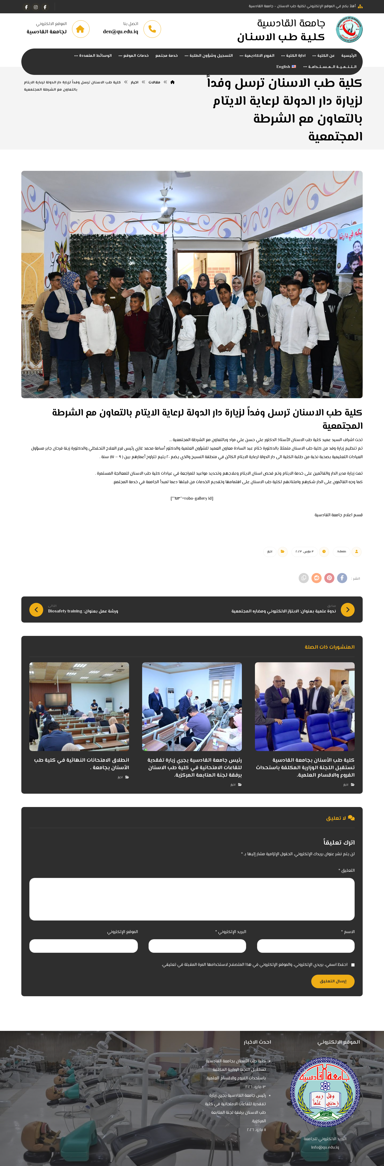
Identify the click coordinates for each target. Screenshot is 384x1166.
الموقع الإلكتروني (122, 933)
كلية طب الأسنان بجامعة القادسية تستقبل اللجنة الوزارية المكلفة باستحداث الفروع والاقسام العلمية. (236, 1071)
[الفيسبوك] (45, 7)
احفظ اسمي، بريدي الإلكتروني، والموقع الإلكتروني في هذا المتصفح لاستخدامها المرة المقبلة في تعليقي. (254, 966)
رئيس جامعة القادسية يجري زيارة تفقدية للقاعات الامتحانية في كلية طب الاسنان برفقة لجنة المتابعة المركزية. (235, 1110)
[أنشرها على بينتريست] (328, 580)
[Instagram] (26, 7)
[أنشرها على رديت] (315, 580)
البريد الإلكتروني (230, 933)
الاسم (348, 933)
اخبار (269, 553)
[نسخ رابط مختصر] (302, 580)
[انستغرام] (35, 7)
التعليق (346, 872)
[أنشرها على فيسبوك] (342, 580)
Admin (341, 553)
